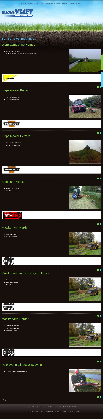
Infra (41, 3)
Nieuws (72, 3)
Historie (58, 3)
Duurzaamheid (49, 3)
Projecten (64, 3)
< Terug (4, 400)
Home (24, 3)
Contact (78, 3)
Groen (30, 3)
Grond (36, 3)
